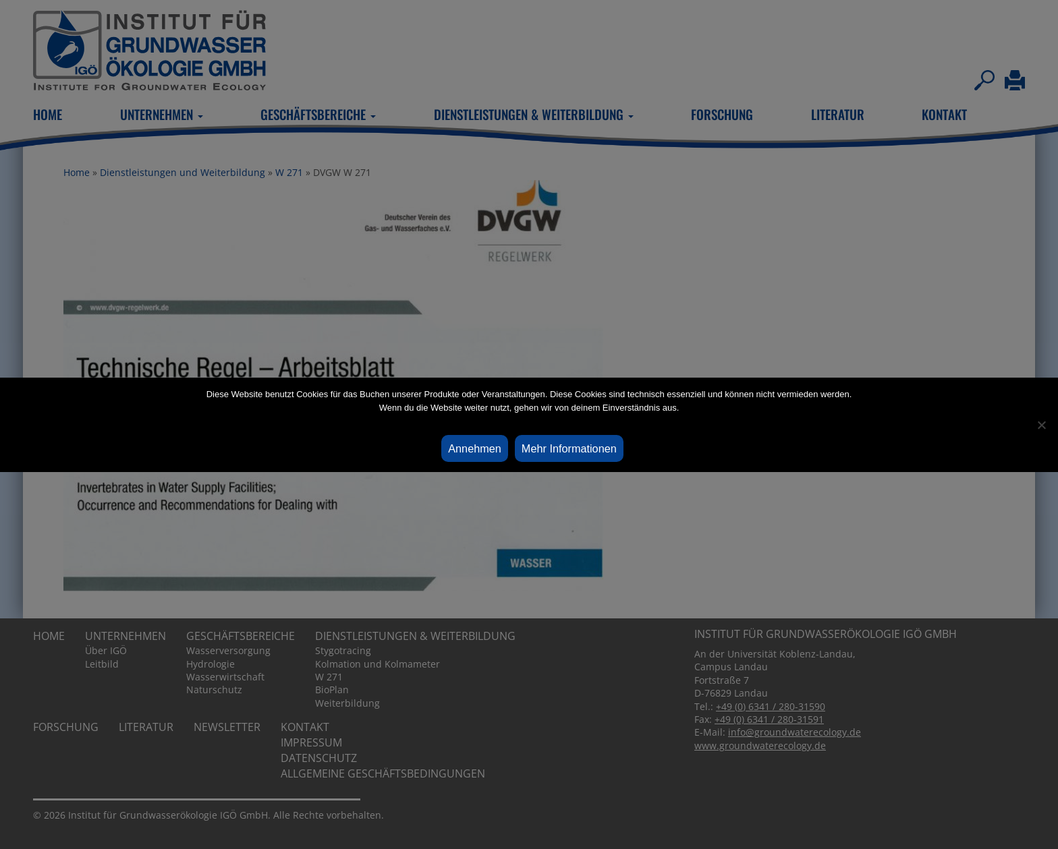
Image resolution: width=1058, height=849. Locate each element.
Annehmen (474, 448)
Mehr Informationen (569, 448)
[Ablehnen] (1041, 425)
